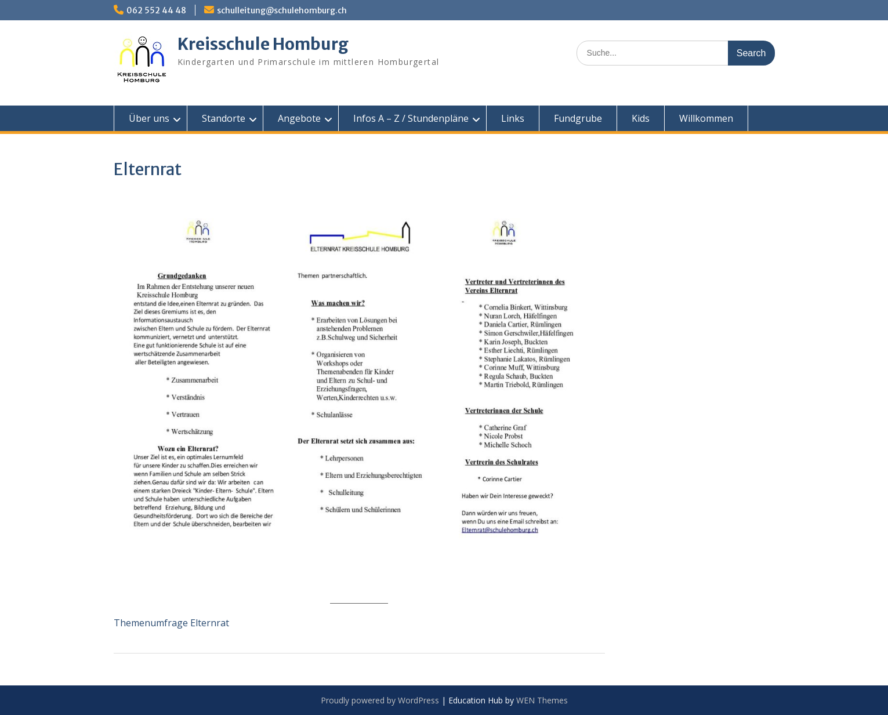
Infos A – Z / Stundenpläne (411, 118)
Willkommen (706, 118)
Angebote (299, 118)
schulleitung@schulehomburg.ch (282, 10)
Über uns (149, 118)
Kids (641, 118)
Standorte (223, 118)
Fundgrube (578, 118)
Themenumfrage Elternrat (171, 622)
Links (512, 118)
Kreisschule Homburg (263, 44)
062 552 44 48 (156, 10)
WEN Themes (542, 700)
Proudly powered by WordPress (380, 700)
